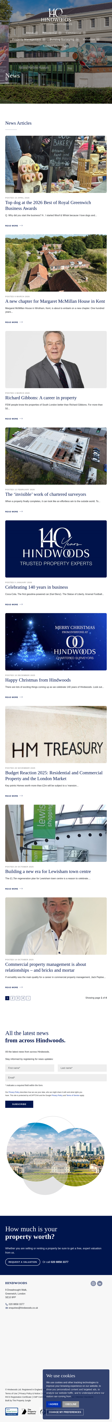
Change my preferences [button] (65, 1412)
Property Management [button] (26, 39)
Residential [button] (49, 32)
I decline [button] (70, 1404)
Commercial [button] (73, 32)
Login (65, 45)
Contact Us (50, 45)
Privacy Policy (14, 1092)
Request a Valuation (23, 1262)
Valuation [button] (89, 39)
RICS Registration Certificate (18, 1397)
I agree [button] (53, 1404)
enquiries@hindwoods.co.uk (23, 1308)
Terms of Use (11, 1393)
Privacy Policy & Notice (29, 1393)
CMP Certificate (40, 1397)
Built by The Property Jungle (18, 1400)
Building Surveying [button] (62, 39)
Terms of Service (72, 1095)
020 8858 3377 (59, 1262)
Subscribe (19, 1104)
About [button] (30, 32)
